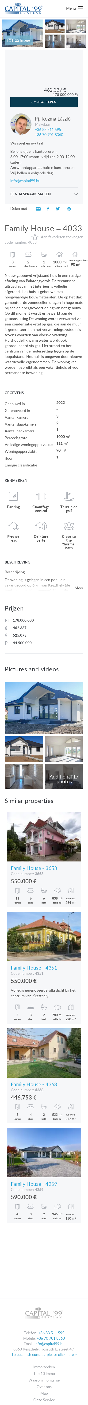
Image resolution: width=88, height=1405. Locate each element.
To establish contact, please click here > (44, 1354)
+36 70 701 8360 (49, 134)
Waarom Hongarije (44, 1380)
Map (44, 1393)
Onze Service (44, 1399)
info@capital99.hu (25, 180)
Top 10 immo (44, 1373)
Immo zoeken (44, 1367)
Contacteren (43, 102)
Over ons (44, 1386)
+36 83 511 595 (48, 129)
